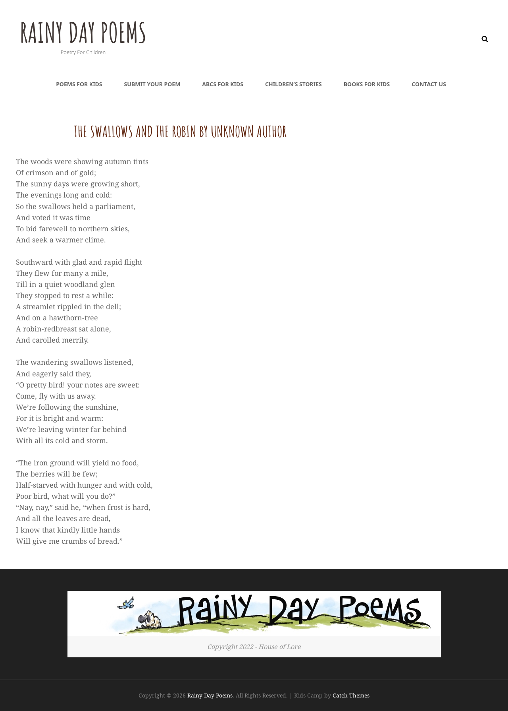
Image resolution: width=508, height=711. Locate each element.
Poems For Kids (79, 84)
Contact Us (429, 84)
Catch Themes (351, 695)
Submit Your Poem (152, 84)
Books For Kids (367, 84)
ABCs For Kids (222, 84)
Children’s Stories (293, 84)
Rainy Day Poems (84, 32)
